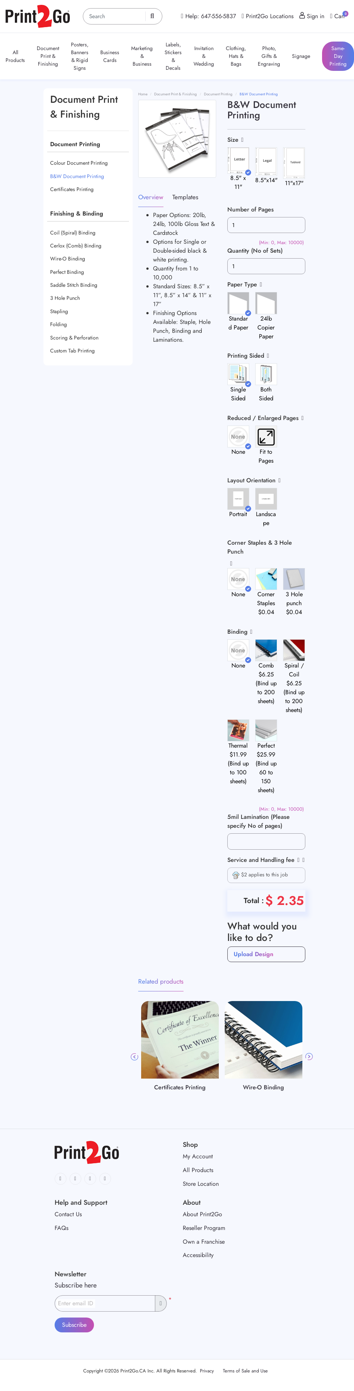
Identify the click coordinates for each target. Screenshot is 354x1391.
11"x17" (294, 183)
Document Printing (75, 144)
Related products (161, 981)
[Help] (297, 860)
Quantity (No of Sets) (255, 250)
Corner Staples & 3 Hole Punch (259, 547)
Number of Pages (250, 209)
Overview (150, 197)
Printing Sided (245, 355)
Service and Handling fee (263, 860)
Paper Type (242, 284)
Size (232, 139)
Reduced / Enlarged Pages (263, 418)
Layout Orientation (251, 480)
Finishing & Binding (76, 213)
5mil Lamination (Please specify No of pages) (258, 821)
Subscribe (74, 1325)
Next (309, 1056)
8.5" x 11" (238, 182)
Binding (237, 631)
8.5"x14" (266, 180)
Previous (134, 1056)
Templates (185, 197)
